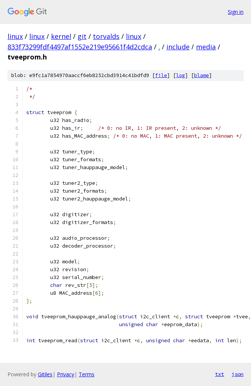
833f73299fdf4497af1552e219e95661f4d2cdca (79, 46)
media (206, 46)
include (178, 46)
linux (15, 36)
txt (219, 374)
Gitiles (45, 374)
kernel (61, 36)
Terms (86, 374)
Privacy (65, 374)
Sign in (236, 11)
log (180, 75)
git (82, 36)
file (161, 75)
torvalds (106, 36)
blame (201, 75)
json (238, 374)
